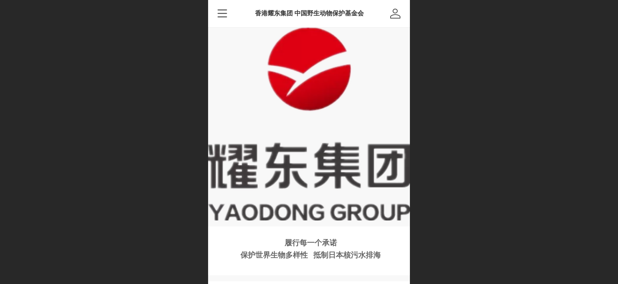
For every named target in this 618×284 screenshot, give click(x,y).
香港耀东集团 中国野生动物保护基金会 (309, 13)
